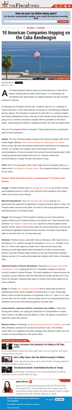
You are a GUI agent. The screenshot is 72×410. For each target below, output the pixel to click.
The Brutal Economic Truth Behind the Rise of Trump (38, 367)
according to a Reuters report (25, 168)
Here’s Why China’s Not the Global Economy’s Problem (39, 357)
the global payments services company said (46, 324)
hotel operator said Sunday (37, 201)
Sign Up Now (63, 21)
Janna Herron (9, 82)
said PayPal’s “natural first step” (23, 224)
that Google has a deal (39, 188)
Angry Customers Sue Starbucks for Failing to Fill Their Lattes (39, 345)
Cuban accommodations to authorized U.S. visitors (42, 142)
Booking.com (49, 243)
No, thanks (59, 399)
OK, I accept (50, 399)
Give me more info (13, 407)
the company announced (28, 289)
